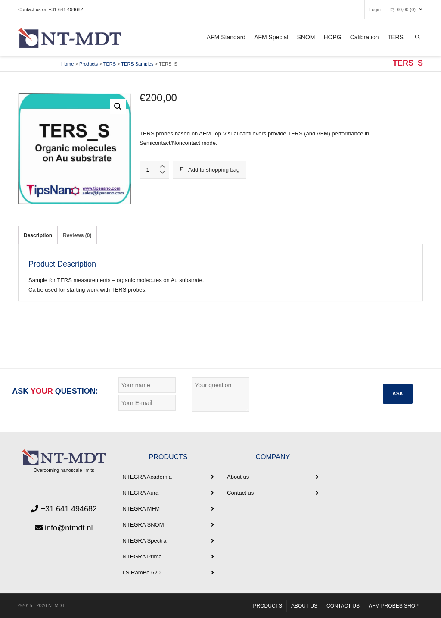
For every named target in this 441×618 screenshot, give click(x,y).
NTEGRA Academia (147, 477)
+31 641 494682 (64, 509)
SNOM (306, 37)
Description (38, 235)
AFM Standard (226, 37)
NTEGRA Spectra (145, 540)
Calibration (364, 37)
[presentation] (329, 394)
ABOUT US (304, 606)
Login (375, 9)
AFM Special (271, 37)
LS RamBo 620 (142, 572)
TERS (396, 37)
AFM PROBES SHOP (394, 606)
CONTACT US (343, 606)
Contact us (240, 492)
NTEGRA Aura (141, 492)
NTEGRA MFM (141, 508)
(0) (403, 9)
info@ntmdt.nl (64, 528)
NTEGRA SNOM (143, 524)
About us (238, 477)
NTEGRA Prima (142, 556)
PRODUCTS (267, 606)
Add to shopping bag (209, 169)
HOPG (332, 37)
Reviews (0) (77, 235)
